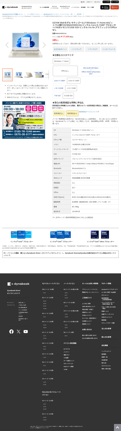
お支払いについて (87, 315)
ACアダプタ (67, 349)
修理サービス (105, 311)
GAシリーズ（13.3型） (48, 370)
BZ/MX (66, 306)
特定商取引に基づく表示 (23, 319)
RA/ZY (44, 365)
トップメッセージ (106, 351)
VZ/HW (44, 409)
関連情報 (104, 320)
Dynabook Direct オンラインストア (27, 7)
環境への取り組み (106, 369)
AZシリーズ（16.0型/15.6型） (71, 289)
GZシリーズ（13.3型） (48, 354)
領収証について (86, 324)
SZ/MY (44, 382)
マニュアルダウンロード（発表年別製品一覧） (108, 303)
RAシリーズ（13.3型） (48, 362)
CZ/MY (66, 314)
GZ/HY (44, 357)
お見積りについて (87, 321)
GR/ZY (44, 349)
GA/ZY (44, 374)
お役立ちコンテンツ (107, 317)
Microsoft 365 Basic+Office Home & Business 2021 (91, 71)
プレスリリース (10, 305)
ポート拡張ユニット (69, 361)
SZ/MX (44, 384)
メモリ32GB (58, 88)
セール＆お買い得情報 (90, 283)
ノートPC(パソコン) (33, 14)
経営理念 (104, 354)
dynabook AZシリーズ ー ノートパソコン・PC (58, 14)
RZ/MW (44, 308)
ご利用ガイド (89, 2)
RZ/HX (44, 306)
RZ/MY (44, 301)
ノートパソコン (69, 283)
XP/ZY (44, 293)
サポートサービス (68, 363)
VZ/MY (44, 406)
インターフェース (108, 49)
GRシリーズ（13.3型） (48, 343)
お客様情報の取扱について (23, 313)
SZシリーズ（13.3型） (48, 379)
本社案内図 (104, 360)
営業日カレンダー (87, 312)
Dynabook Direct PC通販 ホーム (12, 14)
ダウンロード (105, 295)
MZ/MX (44, 327)
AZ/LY (66, 295)
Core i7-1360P (59, 81)
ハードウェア (76, 49)
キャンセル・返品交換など (89, 318)
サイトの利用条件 (23, 310)
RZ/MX (44, 303)
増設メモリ (67, 355)
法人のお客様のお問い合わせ (90, 338)
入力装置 (66, 358)
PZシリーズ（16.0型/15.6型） (71, 321)
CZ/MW (66, 317)
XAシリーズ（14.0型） (48, 313)
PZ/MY (66, 325)
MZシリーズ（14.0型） (48, 321)
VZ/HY (44, 404)
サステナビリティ (106, 366)
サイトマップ (10, 302)
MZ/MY (44, 325)
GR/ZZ (44, 346)
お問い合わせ (97, 2)
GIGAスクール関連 (68, 366)
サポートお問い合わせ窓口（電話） (109, 307)
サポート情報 (106, 283)
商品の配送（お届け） (88, 309)
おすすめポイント (60, 49)
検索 (83, 2)
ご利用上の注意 (22, 305)
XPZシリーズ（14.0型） (48, 289)
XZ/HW (44, 338)
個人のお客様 (115, 2)
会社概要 (105, 345)
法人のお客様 (106, 2)
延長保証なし (59, 113)
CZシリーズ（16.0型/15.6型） (71, 311)
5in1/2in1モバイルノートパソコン (51, 393)
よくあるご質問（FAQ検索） (109, 292)
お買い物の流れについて (88, 306)
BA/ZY (66, 336)
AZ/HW (79, 14)
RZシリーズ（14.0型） (48, 297)
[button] (7, 45)
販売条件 (21, 316)
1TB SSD (57, 95)
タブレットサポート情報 (108, 323)
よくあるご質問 (86, 303)
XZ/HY (44, 336)
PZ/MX (66, 327)
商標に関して (22, 302)
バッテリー (67, 352)
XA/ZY (44, 317)
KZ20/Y (44, 417)
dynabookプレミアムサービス (109, 289)
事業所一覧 (104, 357)
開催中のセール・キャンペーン (90, 292)
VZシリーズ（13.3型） (48, 400)
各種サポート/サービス (108, 314)
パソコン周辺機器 (70, 343)
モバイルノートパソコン (51, 283)
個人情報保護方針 (23, 307)
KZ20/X (44, 420)
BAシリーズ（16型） (69, 332)
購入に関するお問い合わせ (89, 335)
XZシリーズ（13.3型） (48, 332)
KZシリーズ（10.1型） (48, 414)
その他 (65, 369)
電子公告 (104, 363)
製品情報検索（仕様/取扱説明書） (107, 298)
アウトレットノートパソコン (90, 289)
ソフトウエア (93, 49)
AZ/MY (66, 293)
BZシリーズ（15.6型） (69, 302)
